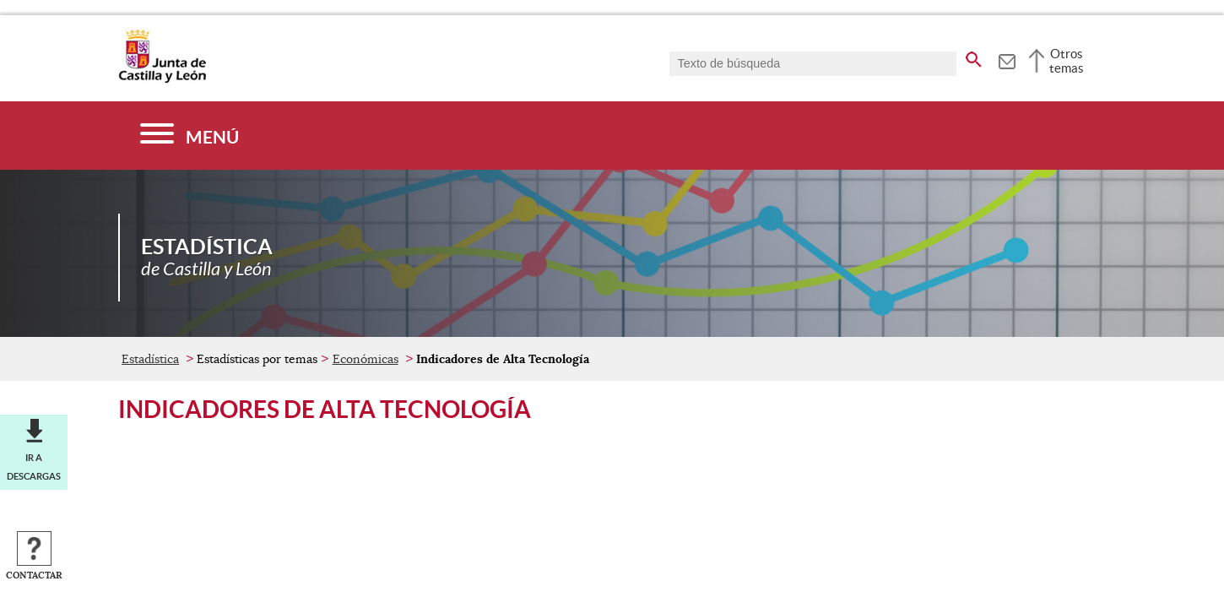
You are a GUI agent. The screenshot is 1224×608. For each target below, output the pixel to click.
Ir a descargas (34, 467)
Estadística (150, 358)
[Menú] (189, 135)
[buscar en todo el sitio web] (973, 57)
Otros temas (1066, 60)
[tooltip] (1006, 59)
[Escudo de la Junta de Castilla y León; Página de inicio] (162, 79)
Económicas (365, 358)
